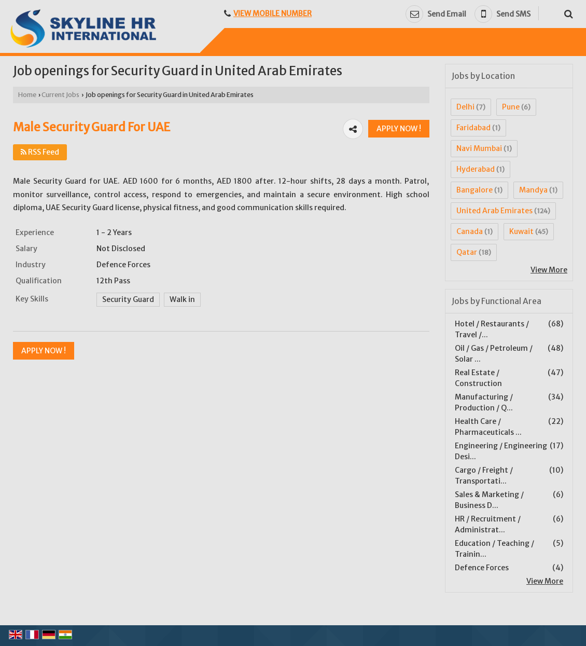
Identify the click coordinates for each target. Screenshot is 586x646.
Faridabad (473, 127)
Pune (511, 107)
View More (549, 269)
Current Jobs (60, 95)
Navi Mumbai (479, 148)
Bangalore (474, 190)
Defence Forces (482, 567)
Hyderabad (475, 169)
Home (27, 95)
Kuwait (521, 231)
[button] (272, 13)
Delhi (465, 107)
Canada (469, 231)
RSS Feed (40, 152)
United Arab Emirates (494, 210)
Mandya (533, 190)
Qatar (466, 252)
